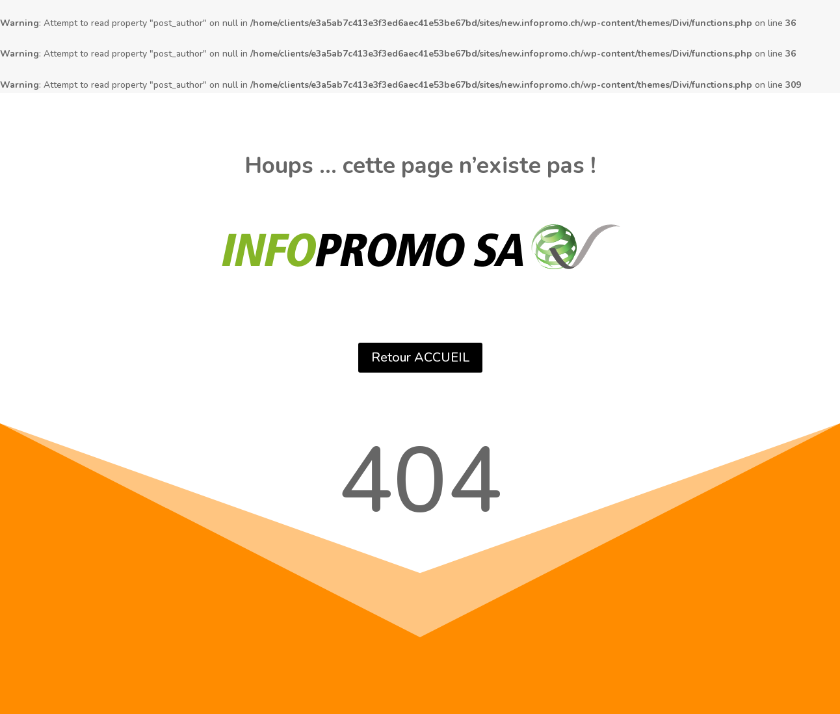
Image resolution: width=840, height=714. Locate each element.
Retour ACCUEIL (420, 357)
